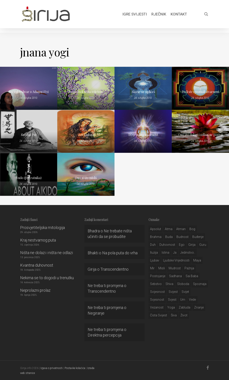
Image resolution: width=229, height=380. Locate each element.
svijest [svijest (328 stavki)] (173, 292)
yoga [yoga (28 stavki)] (171, 307)
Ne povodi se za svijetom (86, 92)
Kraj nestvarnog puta (38, 240)
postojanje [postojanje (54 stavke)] (157, 276)
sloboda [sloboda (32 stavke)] (183, 284)
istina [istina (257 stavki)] (165, 252)
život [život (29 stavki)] (183, 315)
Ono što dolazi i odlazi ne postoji (200, 135)
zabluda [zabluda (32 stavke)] (184, 307)
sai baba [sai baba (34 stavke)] (192, 276)
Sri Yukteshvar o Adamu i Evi (29, 92)
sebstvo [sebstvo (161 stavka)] (156, 284)
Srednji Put (28, 135)
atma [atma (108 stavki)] (168, 229)
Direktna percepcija (104, 335)
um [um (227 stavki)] (182, 299)
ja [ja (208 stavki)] (174, 252)
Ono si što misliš (86, 178)
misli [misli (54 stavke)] (161, 268)
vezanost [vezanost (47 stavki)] (156, 307)
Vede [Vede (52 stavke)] (192, 299)
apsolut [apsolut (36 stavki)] (155, 229)
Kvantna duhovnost (36, 265)
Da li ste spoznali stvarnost (200, 92)
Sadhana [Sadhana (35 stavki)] (175, 276)
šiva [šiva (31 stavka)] (174, 315)
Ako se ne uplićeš (143, 92)
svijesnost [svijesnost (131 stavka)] (157, 292)
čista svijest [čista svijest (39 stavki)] (158, 315)
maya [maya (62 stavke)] (197, 260)
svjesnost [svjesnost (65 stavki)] (157, 299)
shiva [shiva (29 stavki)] (169, 284)
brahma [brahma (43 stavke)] (155, 237)
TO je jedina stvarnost (143, 135)
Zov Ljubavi (86, 135)
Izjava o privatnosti (51, 368)
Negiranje (96, 313)
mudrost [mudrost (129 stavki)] (175, 268)
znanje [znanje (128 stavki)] (199, 307)
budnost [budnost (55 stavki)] (182, 237)
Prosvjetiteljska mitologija (42, 227)
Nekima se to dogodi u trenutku (47, 277)
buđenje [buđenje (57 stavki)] (198, 237)
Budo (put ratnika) (29, 178)
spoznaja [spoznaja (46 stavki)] (199, 284)
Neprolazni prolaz (35, 290)
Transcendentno (114, 269)
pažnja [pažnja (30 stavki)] (189, 268)
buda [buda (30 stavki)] (169, 237)
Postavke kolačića (75, 368)
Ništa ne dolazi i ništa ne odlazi (46, 252)
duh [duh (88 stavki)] (153, 244)
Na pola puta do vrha (120, 252)
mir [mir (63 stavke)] (152, 268)
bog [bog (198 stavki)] (192, 229)
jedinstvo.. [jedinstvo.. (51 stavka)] (187, 252)
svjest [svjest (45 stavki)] (172, 299)
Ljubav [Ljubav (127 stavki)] (154, 260)
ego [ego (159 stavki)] (181, 244)
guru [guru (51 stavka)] (202, 244)
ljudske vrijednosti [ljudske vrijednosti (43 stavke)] (176, 260)
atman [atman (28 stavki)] (181, 229)
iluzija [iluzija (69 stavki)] (154, 252)
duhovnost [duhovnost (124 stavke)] (167, 244)
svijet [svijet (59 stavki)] (185, 292)
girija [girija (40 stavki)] (191, 244)
